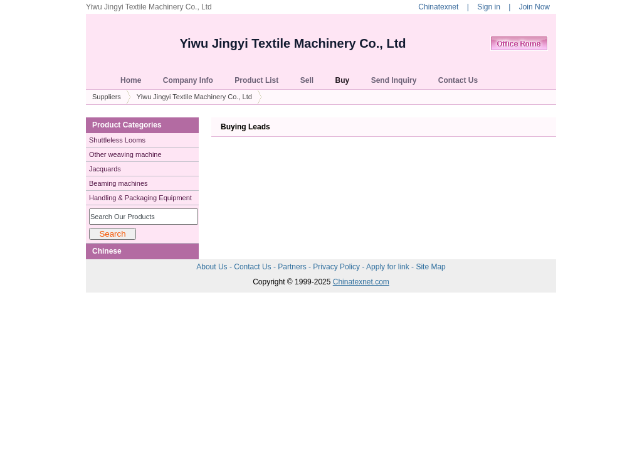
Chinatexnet (438, 7)
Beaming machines (118, 183)
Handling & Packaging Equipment (140, 198)
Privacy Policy (337, 266)
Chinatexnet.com (361, 281)
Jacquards (105, 169)
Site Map (430, 266)
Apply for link (388, 266)
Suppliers (106, 96)
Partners (293, 266)
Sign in (488, 7)
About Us (212, 266)
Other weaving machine (125, 154)
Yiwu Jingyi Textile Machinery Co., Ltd (292, 43)
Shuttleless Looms (117, 140)
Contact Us (253, 266)
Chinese (107, 251)
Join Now (534, 7)
